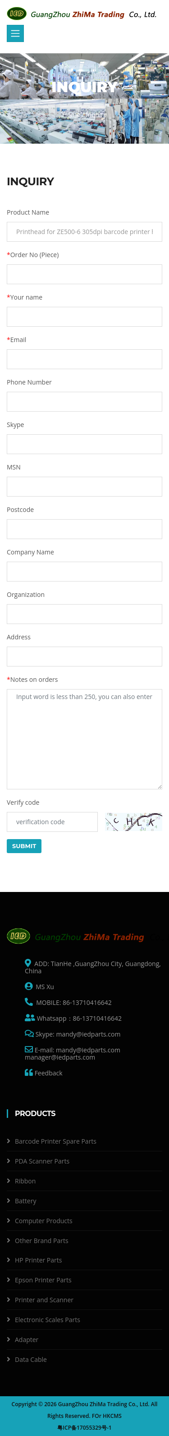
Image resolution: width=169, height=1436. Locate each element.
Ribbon (25, 1181)
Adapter (26, 1339)
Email (16, 339)
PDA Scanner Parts (42, 1161)
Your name (24, 297)
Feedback (48, 1073)
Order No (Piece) (33, 254)
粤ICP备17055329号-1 (84, 1427)
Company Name (30, 552)
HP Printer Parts (38, 1260)
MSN (14, 467)
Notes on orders (32, 679)
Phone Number (29, 382)
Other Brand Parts (42, 1240)
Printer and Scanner (44, 1299)
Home (72, 114)
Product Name (28, 212)
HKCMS (112, 1416)
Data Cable (31, 1359)
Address (19, 637)
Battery (25, 1201)
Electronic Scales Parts (47, 1319)
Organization (26, 594)
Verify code (23, 802)
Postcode (20, 509)
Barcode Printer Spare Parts (55, 1141)
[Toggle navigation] (15, 33)
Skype (15, 424)
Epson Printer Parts (43, 1280)
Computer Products (44, 1220)
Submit (24, 845)
